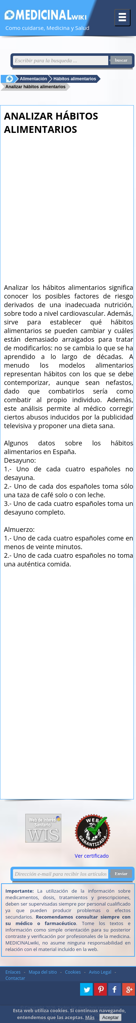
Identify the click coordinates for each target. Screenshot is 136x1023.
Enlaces (13, 972)
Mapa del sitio (43, 972)
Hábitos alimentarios (74, 78)
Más (90, 1017)
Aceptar (110, 1017)
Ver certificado (92, 855)
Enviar (121, 873)
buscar (121, 60)
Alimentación (33, 78)
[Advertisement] (67, 206)
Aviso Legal (100, 972)
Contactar (15, 978)
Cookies (73, 972)
